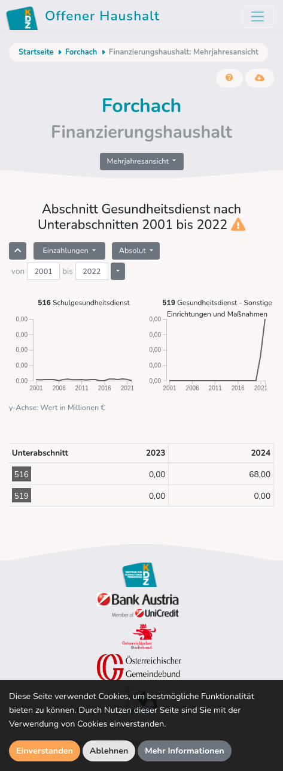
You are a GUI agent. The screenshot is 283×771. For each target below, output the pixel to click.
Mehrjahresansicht (139, 161)
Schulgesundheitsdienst (83, 302)
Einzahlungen (66, 250)
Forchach (81, 52)
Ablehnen (109, 751)
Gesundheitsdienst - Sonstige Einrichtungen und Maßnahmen (217, 307)
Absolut (133, 250)
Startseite (36, 52)
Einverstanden (44, 751)
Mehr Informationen (184, 751)
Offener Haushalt (85, 18)
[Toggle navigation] (257, 16)
